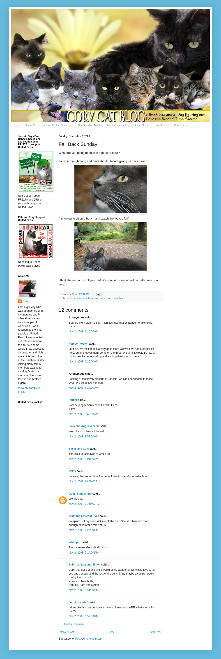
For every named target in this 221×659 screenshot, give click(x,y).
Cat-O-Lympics (182, 125)
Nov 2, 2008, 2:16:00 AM (83, 331)
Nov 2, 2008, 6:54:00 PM (83, 590)
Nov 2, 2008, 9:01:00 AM (83, 458)
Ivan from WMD (78, 602)
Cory (26, 301)
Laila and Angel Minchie (84, 426)
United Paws (162, 125)
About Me (31, 125)
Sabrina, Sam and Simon (85, 564)
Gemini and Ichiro (80, 493)
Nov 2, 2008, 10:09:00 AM (84, 481)
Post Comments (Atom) (89, 638)
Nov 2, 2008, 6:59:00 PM (83, 616)
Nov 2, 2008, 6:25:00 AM (83, 361)
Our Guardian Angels (89, 125)
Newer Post (67, 632)
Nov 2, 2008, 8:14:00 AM (83, 387)
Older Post (154, 632)
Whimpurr (75, 542)
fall (70, 298)
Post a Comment (74, 624)
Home (17, 125)
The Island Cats (79, 448)
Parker (73, 400)
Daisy (72, 471)
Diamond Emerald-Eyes (84, 516)
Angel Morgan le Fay (118, 125)
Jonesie (78, 298)
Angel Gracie (142, 125)
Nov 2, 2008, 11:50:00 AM (84, 503)
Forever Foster (78, 343)
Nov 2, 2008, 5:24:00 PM (83, 552)
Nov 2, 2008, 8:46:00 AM (83, 414)
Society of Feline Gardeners (57, 125)
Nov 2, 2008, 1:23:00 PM (83, 530)
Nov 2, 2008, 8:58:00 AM (83, 436)
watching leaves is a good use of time (103, 298)
